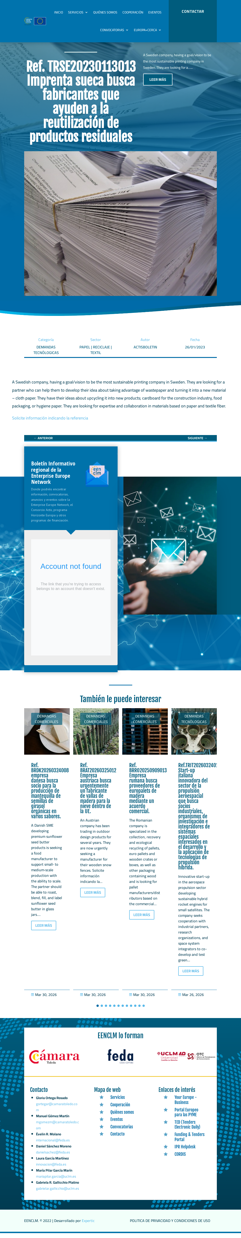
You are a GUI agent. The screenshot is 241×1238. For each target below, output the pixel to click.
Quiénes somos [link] (105, 12)
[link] (43, 443)
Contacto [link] (117, 1138)
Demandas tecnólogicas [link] (194, 724)
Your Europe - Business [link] (186, 1105)
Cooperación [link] (132, 12)
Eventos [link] (155, 12)
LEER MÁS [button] (157, 84)
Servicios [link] (75, 12)
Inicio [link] (58, 12)
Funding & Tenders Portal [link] (190, 1142)
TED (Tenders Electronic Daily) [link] (187, 1129)
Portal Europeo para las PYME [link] (186, 1117)
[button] (97, 1010)
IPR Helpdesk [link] (185, 1151)
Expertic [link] (88, 1225)
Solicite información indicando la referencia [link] (50, 423)
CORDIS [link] (180, 1159)
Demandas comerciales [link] (46, 724)
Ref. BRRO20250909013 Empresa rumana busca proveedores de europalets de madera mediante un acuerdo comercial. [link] (148, 793)
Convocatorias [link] (112, 30)
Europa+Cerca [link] (145, 30)
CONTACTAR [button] (193, 11)
